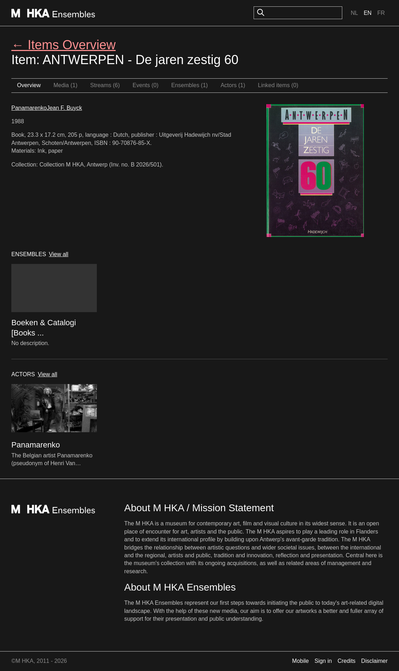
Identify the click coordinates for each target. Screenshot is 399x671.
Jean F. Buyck (64, 108)
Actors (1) (233, 85)
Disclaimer (374, 661)
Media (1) (66, 85)
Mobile (300, 661)
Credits (347, 661)
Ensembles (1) (189, 85)
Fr (381, 13)
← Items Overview (63, 45)
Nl (354, 13)
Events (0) (146, 85)
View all (58, 254)
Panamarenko (29, 108)
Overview (29, 85)
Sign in (323, 661)
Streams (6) (105, 85)
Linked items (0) (278, 85)
